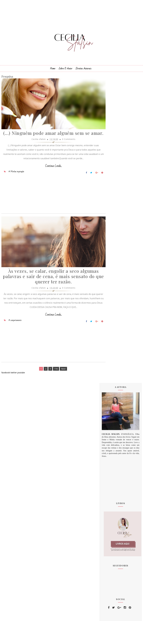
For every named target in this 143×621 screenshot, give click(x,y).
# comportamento (15, 334)
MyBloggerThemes (85, 616)
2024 (107, 454)
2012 (107, 385)
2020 (107, 405)
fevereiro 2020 (111, 411)
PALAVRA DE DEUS (113, 533)
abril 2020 (109, 417)
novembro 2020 (112, 437)
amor (107, 543)
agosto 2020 (110, 431)
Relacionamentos (112, 528)
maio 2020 (109, 421)
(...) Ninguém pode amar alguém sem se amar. (48, 142)
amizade (108, 538)
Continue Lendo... (48, 177)
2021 (107, 444)
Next (58, 382)
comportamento (112, 523)
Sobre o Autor (65, 72)
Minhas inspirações (113, 518)
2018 (107, 398)
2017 (107, 394)
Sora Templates (67, 616)
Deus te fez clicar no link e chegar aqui (119, 501)
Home (52, 72)
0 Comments (63, 150)
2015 (107, 388)
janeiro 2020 (110, 407)
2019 (107, 401)
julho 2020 (109, 427)
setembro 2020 (112, 434)
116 (51, 382)
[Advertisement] (48, 206)
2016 (107, 391)
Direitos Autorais (83, 72)
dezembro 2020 (112, 441)
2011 (107, 381)
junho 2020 (109, 424)
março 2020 (110, 414)
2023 (107, 451)
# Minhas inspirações (16, 183)
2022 (107, 447)
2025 (107, 457)
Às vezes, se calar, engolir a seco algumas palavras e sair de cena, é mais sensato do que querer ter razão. (48, 290)
